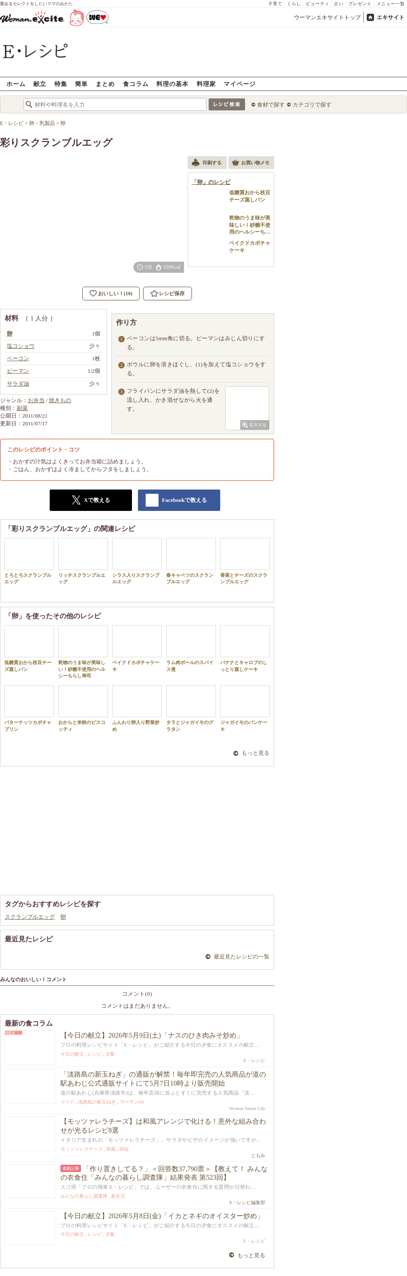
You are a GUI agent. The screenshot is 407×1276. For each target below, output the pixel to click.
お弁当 (36, 400)
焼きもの (60, 400)
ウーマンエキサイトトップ (327, 17)
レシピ (94, 1053)
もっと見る (255, 753)
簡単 (81, 84)
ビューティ (317, 3)
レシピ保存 (172, 294)
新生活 (118, 1196)
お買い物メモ (250, 163)
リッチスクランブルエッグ (83, 561)
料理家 (206, 84)
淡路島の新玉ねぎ (97, 1101)
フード (67, 1101)
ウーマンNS (132, 1101)
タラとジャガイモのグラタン (191, 708)
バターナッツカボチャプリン (29, 708)
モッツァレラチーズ (81, 1148)
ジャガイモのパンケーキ (245, 708)
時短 (124, 1148)
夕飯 (110, 1053)
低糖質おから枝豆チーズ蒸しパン (29, 648)
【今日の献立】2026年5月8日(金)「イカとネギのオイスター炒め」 (162, 1216)
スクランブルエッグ (30, 917)
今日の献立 (72, 1053)
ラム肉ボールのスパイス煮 (191, 648)
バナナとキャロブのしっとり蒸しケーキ (245, 648)
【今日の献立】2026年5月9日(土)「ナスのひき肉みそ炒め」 (151, 1035)
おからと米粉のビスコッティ (83, 708)
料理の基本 (172, 84)
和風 (111, 1148)
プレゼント (360, 3)
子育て (275, 3)
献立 (39, 84)
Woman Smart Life (247, 1108)
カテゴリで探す (312, 104)
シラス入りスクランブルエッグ (137, 561)
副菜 (22, 408)
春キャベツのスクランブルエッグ (191, 561)
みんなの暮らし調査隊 (84, 1196)
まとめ (105, 84)
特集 (60, 84)
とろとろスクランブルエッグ (29, 561)
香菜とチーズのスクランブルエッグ (245, 561)
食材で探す (271, 104)
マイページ (240, 84)
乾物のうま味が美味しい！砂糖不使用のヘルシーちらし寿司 (83, 651)
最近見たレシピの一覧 (241, 956)
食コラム (136, 84)
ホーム (16, 84)
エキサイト (390, 17)
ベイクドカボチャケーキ (137, 648)
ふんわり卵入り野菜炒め (137, 708)
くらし (294, 3)
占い (339, 3)
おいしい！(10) (115, 294)
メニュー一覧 (391, 3)
